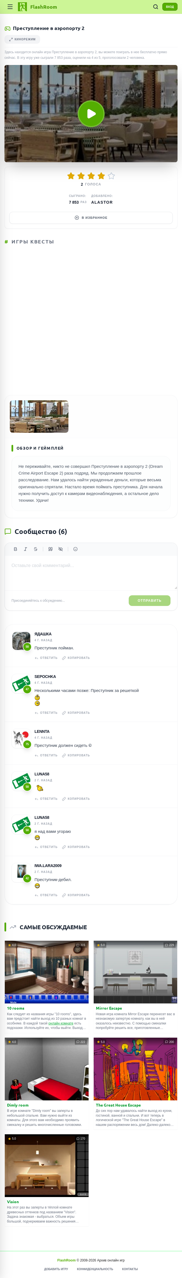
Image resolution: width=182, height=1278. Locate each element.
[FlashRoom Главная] (37, 6)
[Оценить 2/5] (81, 175)
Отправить (150, 601)
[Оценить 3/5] (91, 175)
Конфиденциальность (95, 1269)
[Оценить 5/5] (111, 175)
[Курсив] (25, 549)
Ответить (45, 658)
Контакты (130, 1269)
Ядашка (43, 634)
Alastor (102, 202)
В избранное (91, 217)
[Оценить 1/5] (70, 175)
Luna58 (41, 774)
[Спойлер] (60, 549)
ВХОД (170, 6)
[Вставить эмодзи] (75, 549)
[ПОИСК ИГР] (156, 7)
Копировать (76, 658)
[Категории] (10, 6)
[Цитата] (50, 549)
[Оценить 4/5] (101, 175)
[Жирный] (15, 549)
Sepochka (45, 676)
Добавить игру (56, 1269)
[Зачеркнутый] (36, 549)
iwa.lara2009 (47, 865)
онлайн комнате (61, 1023)
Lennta (42, 731)
